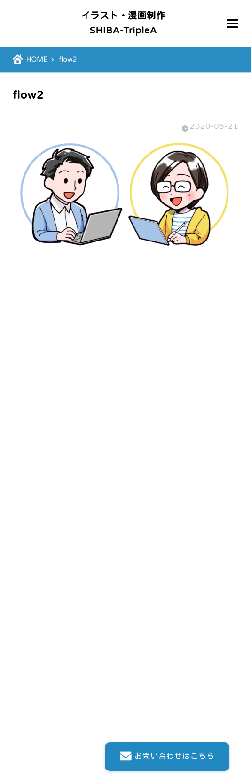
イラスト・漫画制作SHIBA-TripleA (123, 23)
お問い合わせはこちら (167, 756)
